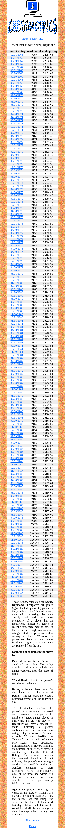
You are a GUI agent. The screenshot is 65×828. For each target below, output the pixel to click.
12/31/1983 (16, 430)
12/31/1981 (16, 355)
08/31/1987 (16, 567)
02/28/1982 (16, 361)
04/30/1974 (16, 173)
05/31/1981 (16, 333)
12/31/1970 (16, 110)
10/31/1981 (16, 348)
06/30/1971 (16, 120)
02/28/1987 (16, 548)
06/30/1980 (16, 298)
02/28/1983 (16, 398)
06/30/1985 (16, 486)
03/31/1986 (16, 514)
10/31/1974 (16, 182)
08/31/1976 (16, 217)
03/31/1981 (16, 326)
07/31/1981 (16, 339)
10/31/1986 (16, 536)
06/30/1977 (16, 233)
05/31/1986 (16, 520)
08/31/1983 (16, 417)
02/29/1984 (16, 436)
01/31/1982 (16, 358)
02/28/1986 (16, 511)
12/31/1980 (16, 317)
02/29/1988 (16, 586)
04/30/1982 (16, 367)
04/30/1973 (16, 154)
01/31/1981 (16, 320)
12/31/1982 (16, 392)
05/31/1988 (16, 595)
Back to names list (32, 38)
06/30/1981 (16, 336)
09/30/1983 (16, 420)
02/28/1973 (16, 151)
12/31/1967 (16, 67)
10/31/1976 (16, 220)
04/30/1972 (16, 136)
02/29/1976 (16, 207)
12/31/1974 (16, 186)
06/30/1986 (16, 523)
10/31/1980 (16, 311)
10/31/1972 (16, 145)
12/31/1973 (16, 167)
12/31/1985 (16, 505)
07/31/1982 (16, 376)
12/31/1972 (16, 148)
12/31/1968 (16, 79)
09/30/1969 (16, 89)
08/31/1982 (16, 380)
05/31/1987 (16, 558)
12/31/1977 (16, 242)
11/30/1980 (17, 314)
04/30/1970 (16, 98)
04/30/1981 (16, 329)
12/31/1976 (16, 223)
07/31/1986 (16, 527)
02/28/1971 (16, 114)
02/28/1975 (16, 189)
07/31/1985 (16, 489)
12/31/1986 (16, 542)
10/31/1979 (16, 276)
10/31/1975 (16, 201)
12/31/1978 (16, 261)
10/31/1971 (16, 126)
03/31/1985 (16, 477)
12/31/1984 (16, 467)
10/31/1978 (16, 258)
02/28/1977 (16, 226)
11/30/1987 (17, 577)
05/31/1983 (16, 408)
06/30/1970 (16, 101)
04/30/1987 (16, 555)
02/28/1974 (16, 170)
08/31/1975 (16, 198)
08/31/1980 (16, 304)
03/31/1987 (16, 552)
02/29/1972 (16, 132)
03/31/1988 (16, 589)
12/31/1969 (16, 92)
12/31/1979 (16, 279)
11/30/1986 (17, 539)
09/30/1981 (16, 345)
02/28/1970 (16, 95)
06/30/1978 (16, 251)
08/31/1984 (16, 455)
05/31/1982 (16, 370)
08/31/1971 (16, 123)
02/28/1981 (16, 323)
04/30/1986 (16, 517)
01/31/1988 (16, 583)
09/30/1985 (16, 495)
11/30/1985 (17, 502)
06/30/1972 (16, 139)
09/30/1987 (16, 570)
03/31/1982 (16, 364)
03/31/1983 (16, 401)
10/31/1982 (16, 386)
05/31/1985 (16, 483)
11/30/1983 (17, 426)
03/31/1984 (16, 439)
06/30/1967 (16, 60)
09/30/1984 (16, 458)
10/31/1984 (16, 461)
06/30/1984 (16, 448)
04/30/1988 (16, 592)
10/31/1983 (16, 423)
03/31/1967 (16, 57)
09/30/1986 (16, 533)
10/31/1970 (16, 107)
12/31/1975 (16, 204)
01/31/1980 (16, 283)
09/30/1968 (16, 76)
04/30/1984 (16, 442)
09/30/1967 (16, 64)
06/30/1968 (16, 73)
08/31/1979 (16, 273)
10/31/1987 (16, 574)
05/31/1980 (16, 295)
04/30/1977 (16, 229)
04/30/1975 (16, 192)
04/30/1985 (16, 480)
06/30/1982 (16, 373)
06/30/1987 (16, 561)
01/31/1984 (16, 433)
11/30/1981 (17, 351)
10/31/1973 (16, 164)
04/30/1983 (16, 405)
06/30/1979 (16, 270)
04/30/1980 (16, 292)
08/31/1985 (16, 492)
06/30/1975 (16, 195)
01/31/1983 (16, 395)
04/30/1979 (16, 267)
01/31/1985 (16, 470)
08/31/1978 (16, 254)
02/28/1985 (16, 473)
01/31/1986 (16, 508)
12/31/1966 (16, 54)
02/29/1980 (16, 286)
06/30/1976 (16, 214)
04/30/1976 (16, 211)
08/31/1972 (16, 142)
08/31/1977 (16, 236)
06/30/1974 (16, 176)
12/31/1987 (16, 580)
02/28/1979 (16, 264)
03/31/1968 (16, 70)
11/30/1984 (17, 464)
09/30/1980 (16, 308)
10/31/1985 (16, 498)
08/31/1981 (16, 342)
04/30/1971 (16, 117)
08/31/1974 (16, 179)
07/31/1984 (16, 451)
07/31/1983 (16, 414)
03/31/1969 (16, 82)
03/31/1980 (16, 289)
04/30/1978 (16, 248)
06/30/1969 (16, 85)
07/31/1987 (16, 564)
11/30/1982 (17, 389)
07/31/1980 (16, 301)
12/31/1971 (16, 129)
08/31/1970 (16, 104)
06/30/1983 (16, 411)
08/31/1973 (16, 161)
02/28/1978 (16, 245)
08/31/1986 (16, 530)
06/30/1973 (16, 157)
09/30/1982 (16, 383)
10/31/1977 (16, 239)
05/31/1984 (16, 445)
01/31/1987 (16, 545)
